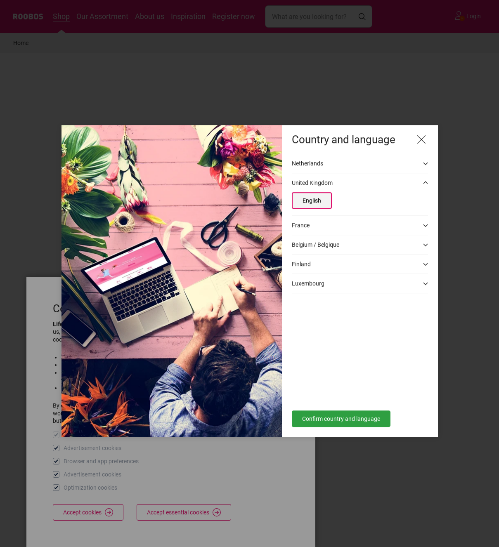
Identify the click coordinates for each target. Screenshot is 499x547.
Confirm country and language (341, 411)
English (312, 193)
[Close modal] (421, 132)
